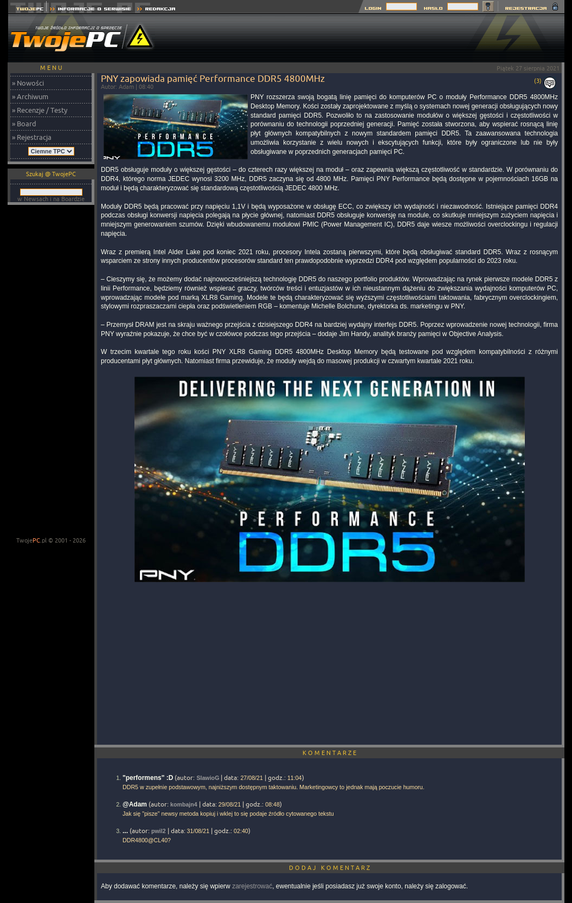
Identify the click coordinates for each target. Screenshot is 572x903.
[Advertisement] (367, 38)
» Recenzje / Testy (39, 110)
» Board (24, 123)
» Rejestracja (32, 137)
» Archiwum (30, 96)
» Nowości (28, 83)
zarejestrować (252, 886)
